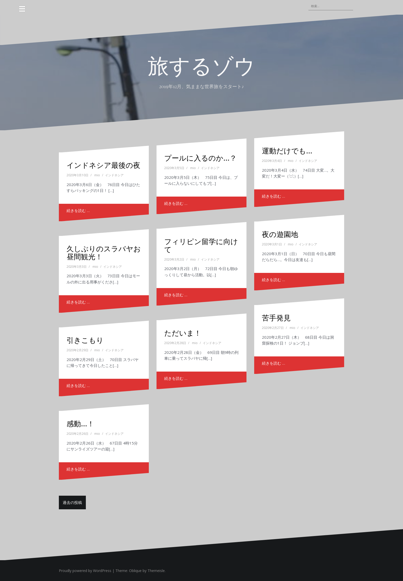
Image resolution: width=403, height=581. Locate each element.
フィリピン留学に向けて (201, 245)
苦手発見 (276, 317)
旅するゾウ (201, 65)
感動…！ (80, 423)
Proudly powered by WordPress (85, 570)
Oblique (135, 570)
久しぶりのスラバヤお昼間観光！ (104, 252)
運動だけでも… (287, 150)
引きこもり (85, 340)
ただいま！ (182, 332)
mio (97, 175)
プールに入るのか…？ (200, 157)
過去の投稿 (72, 502)
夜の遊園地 (280, 234)
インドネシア (114, 175)
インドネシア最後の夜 (103, 165)
